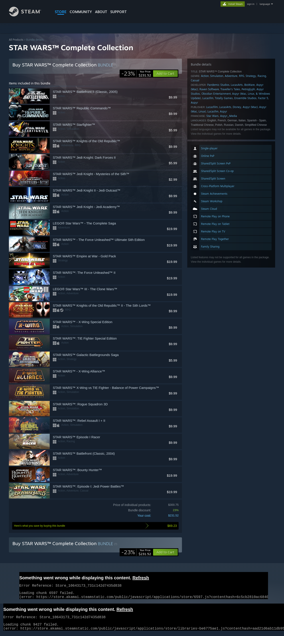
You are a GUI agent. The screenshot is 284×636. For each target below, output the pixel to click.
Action (205, 76)
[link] (136, 73)
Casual (195, 80)
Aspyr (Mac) (250, 107)
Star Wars (212, 116)
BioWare (249, 84)
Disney (237, 107)
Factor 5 (263, 98)
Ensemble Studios (245, 98)
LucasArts (237, 84)
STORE (61, 12)
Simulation (216, 76)
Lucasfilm (212, 107)
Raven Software (209, 89)
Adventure (231, 76)
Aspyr (194, 102)
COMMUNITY (81, 12)
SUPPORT (118, 12)
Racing (262, 76)
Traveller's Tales (230, 89)
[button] (165, 552)
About (101, 12)
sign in (250, 4)
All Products (16, 39)
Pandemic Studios (218, 84)
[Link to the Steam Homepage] (28, 15)
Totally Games (224, 98)
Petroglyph (248, 89)
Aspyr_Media (228, 116)
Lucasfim (207, 98)
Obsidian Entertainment (216, 93)
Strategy (251, 76)
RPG (241, 76)
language (265, 4)
